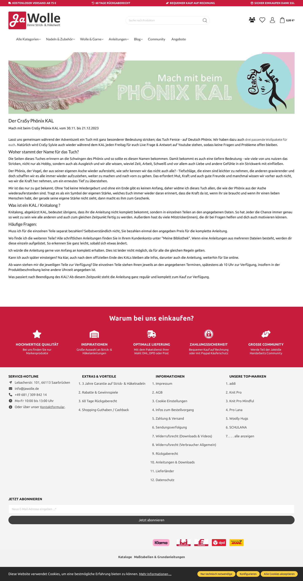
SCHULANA (238, 427)
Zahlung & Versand (170, 418)
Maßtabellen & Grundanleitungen (159, 557)
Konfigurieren (248, 573)
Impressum (164, 383)
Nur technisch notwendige (216, 573)
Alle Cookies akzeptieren (279, 573)
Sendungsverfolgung (171, 427)
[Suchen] (204, 20)
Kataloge (124, 557)
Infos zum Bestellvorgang (175, 409)
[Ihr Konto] (271, 20)
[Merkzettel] (261, 20)
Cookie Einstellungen (171, 401)
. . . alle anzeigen (241, 436)
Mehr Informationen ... (156, 574)
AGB (159, 392)
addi (232, 383)
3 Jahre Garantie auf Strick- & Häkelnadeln (113, 383)
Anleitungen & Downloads (175, 462)
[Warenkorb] (287, 20)
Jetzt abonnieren (151, 520)
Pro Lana (235, 409)
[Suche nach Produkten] (162, 20)
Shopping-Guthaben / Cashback (105, 409)
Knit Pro (235, 392)
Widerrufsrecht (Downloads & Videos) (184, 436)
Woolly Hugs (238, 418)
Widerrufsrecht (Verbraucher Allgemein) (186, 445)
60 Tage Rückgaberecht (99, 401)
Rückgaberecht (167, 453)
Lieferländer (165, 471)
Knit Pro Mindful (241, 401)
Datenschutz (165, 480)
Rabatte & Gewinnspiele (100, 392)
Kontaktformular (52, 407)
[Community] (250, 20)
